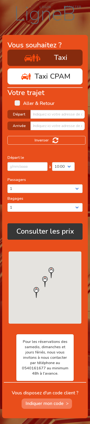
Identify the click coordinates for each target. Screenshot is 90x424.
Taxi (45, 58)
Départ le (15, 157)
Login (45, 7)
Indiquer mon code (48, 403)
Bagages (15, 198)
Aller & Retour (34, 103)
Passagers (16, 179)
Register (73, 7)
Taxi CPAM (45, 76)
